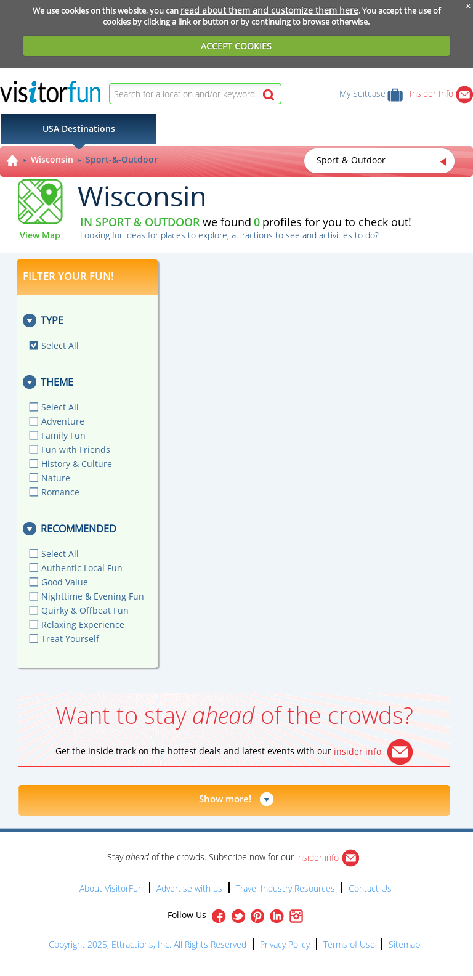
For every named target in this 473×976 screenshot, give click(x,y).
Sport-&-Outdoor (122, 159)
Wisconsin (52, 159)
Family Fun (63, 435)
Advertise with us (189, 888)
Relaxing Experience (82, 624)
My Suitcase (371, 93)
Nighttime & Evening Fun (92, 596)
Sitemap (404, 944)
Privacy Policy (285, 944)
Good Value (64, 582)
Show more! (225, 798)
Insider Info (441, 93)
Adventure (62, 421)
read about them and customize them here (269, 10)
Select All (60, 345)
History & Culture (76, 463)
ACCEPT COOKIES (236, 46)
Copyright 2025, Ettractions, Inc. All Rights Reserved (147, 944)
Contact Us (370, 888)
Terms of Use (349, 944)
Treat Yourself (70, 638)
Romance (60, 492)
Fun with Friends (75, 449)
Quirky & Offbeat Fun (85, 610)
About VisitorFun (111, 888)
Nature (55, 477)
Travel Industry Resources (285, 888)
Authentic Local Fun (82, 567)
